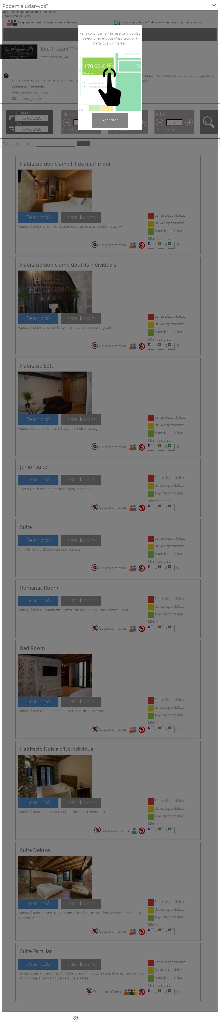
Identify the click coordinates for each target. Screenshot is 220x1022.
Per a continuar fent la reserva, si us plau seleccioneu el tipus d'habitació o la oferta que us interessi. (110, 38)
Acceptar (110, 119)
